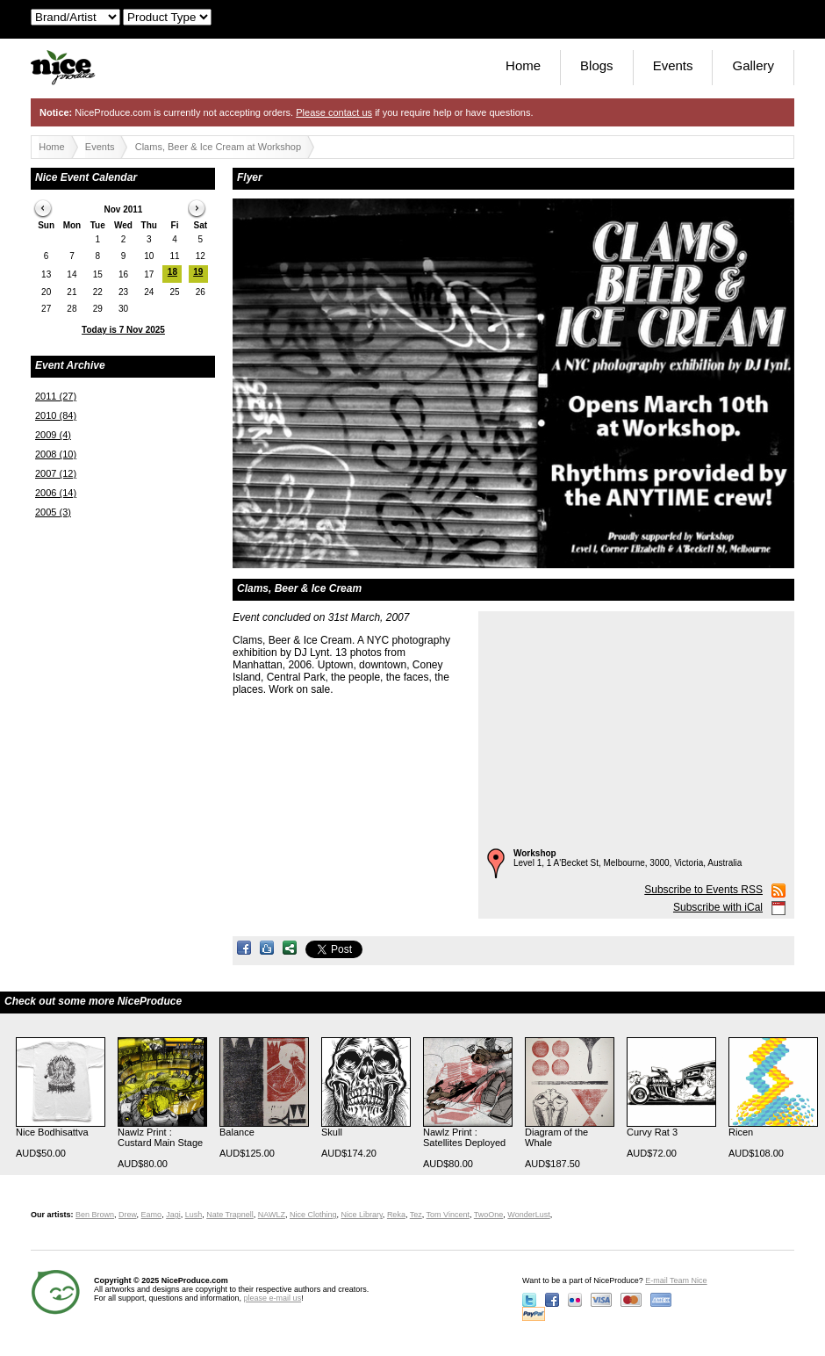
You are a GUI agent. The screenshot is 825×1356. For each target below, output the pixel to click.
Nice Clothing (313, 1214)
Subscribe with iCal (718, 907)
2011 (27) (55, 396)
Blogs (596, 65)
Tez (416, 1214)
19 (198, 272)
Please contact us (334, 112)
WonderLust (528, 1214)
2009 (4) (53, 434)
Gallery (753, 65)
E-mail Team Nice (676, 1280)
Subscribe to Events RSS (703, 890)
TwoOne (489, 1214)
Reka (396, 1214)
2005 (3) (53, 512)
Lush (194, 1214)
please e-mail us (273, 1298)
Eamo (151, 1214)
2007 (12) (55, 473)
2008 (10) (55, 454)
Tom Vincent (448, 1214)
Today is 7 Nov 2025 (123, 330)
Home (523, 65)
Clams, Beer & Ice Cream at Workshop (218, 146)
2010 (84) (55, 415)
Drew (127, 1214)
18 (172, 272)
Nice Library (362, 1214)
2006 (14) (55, 492)
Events (673, 65)
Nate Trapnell (230, 1214)
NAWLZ (271, 1214)
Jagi (173, 1214)
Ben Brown (94, 1214)
